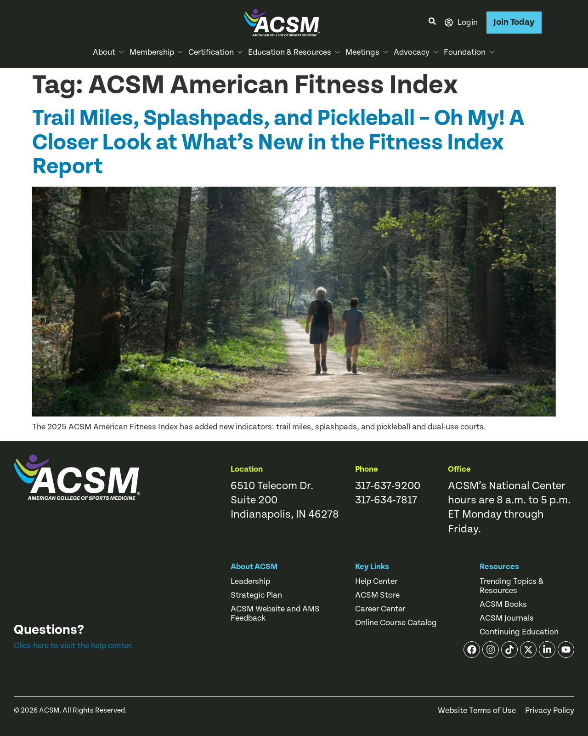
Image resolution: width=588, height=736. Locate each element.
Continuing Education (519, 632)
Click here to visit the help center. (73, 645)
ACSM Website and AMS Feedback (275, 614)
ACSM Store (377, 595)
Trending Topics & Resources (511, 586)
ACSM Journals (507, 618)
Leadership (250, 581)
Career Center (380, 609)
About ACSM (254, 566)
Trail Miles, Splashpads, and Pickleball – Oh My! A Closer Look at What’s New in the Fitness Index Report (278, 142)
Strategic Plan (256, 595)
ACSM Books (503, 604)
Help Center (376, 581)
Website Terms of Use (477, 710)
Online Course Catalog (396, 623)
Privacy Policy (549, 710)
